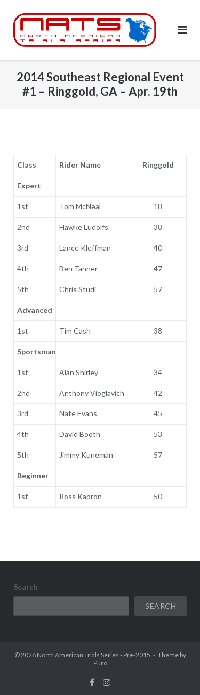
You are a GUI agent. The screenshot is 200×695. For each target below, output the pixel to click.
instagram (106, 682)
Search (25, 586)
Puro (100, 663)
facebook (92, 682)
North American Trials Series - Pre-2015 (93, 655)
